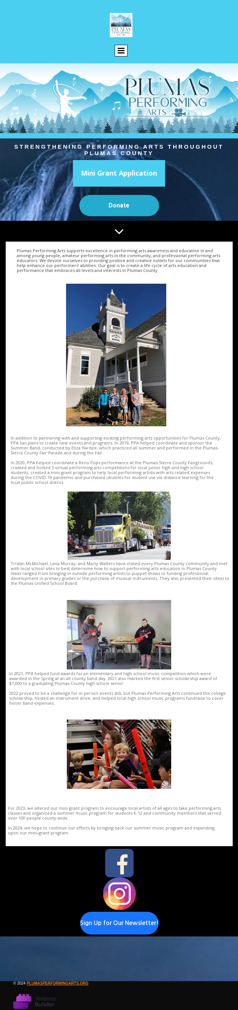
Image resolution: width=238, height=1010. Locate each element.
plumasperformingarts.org (57, 983)
